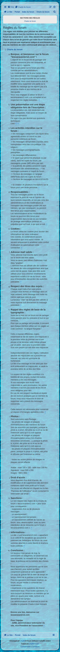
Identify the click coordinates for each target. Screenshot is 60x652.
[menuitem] (11, 7)
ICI (16, 123)
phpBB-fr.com (34, 644)
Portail (17, 12)
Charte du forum (30, 21)
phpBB (22, 641)
